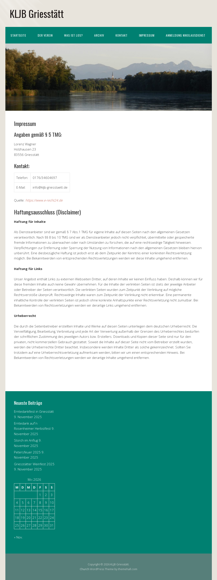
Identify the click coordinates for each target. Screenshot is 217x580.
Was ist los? (73, 35)
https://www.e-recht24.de (44, 200)
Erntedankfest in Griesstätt (34, 411)
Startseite (18, 35)
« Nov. (18, 537)
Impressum (146, 35)
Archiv (99, 35)
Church (84, 569)
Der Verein (45, 35)
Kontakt (121, 35)
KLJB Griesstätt (37, 13)
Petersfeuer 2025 (27, 452)
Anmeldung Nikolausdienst (185, 35)
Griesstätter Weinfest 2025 (34, 464)
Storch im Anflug (26, 440)
